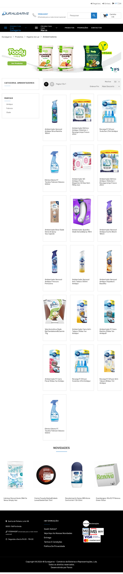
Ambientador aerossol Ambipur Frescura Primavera (53, 283)
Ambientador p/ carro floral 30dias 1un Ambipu (54, 381)
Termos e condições (53, 542)
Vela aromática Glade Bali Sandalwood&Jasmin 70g (54, 332)
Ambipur (9, 104)
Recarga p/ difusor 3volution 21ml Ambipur (109, 131)
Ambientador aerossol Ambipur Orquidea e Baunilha (108, 283)
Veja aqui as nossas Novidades (58, 534)
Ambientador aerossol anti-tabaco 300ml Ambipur (80, 283)
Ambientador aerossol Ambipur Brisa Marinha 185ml (53, 132)
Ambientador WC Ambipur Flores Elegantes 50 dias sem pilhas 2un (81, 182)
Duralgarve (7, 37)
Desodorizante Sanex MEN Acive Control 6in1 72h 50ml (77, 500)
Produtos (69, 28)
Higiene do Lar (33, 37)
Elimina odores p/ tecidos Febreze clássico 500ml (54, 183)
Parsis (69, 568)
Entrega (47, 538)
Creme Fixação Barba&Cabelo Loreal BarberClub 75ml (45, 500)
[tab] (46, 84)
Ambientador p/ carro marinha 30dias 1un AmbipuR (108, 332)
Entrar (106, 3)
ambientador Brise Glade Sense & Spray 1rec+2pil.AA (54, 233)
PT (116, 3)
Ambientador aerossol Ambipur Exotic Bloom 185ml (108, 233)
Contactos (96, 28)
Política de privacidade (54, 547)
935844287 (43, 14)
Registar (95, 3)
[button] (11, 57)
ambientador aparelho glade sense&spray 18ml (82, 232)
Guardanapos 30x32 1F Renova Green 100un (108, 500)
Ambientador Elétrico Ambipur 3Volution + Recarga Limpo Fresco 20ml (80, 131)
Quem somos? (50, 529)
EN (120, 3)
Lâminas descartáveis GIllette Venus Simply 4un (15, 500)
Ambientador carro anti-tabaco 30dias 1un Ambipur (81, 332)
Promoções (82, 28)
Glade (8, 112)
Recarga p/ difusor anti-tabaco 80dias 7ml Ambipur (109, 382)
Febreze (9, 108)
